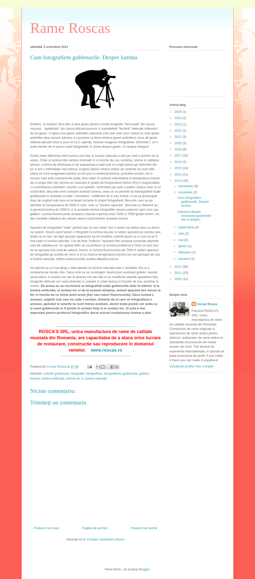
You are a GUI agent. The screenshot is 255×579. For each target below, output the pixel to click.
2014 (178, 174)
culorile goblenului (56, 373)
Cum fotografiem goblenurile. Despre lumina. (193, 201)
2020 (178, 143)
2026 (178, 112)
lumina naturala (96, 378)
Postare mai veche (143, 528)
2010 (178, 279)
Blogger (144, 569)
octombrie (185, 192)
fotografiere (94, 373)
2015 (178, 168)
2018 (178, 149)
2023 (178, 124)
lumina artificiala (52, 378)
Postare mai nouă (46, 528)
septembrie (186, 227)
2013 (178, 180)
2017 (178, 155)
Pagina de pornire (95, 528)
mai (181, 240)
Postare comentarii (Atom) (105, 539)
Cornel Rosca (207, 304)
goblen (144, 373)
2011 (178, 273)
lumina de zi (74, 378)
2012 (178, 266)
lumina (34, 378)
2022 (178, 130)
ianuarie (184, 258)
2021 (178, 137)
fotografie (77, 373)
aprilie (183, 246)
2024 (178, 118)
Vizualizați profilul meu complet (191, 366)
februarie (185, 252)
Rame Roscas (70, 28)
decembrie (186, 186)
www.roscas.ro (106, 350)
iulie (181, 233)
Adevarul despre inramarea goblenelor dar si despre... (194, 215)
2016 (178, 162)
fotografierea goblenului (121, 373)
